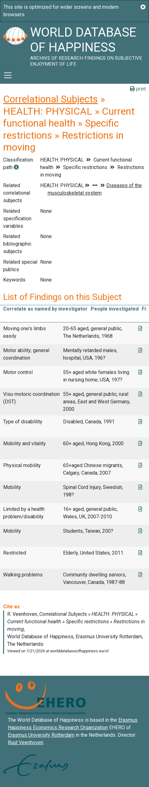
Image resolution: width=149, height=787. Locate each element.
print (138, 89)
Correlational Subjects (50, 99)
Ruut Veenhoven (25, 742)
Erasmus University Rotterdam (41, 735)
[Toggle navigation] (8, 75)
